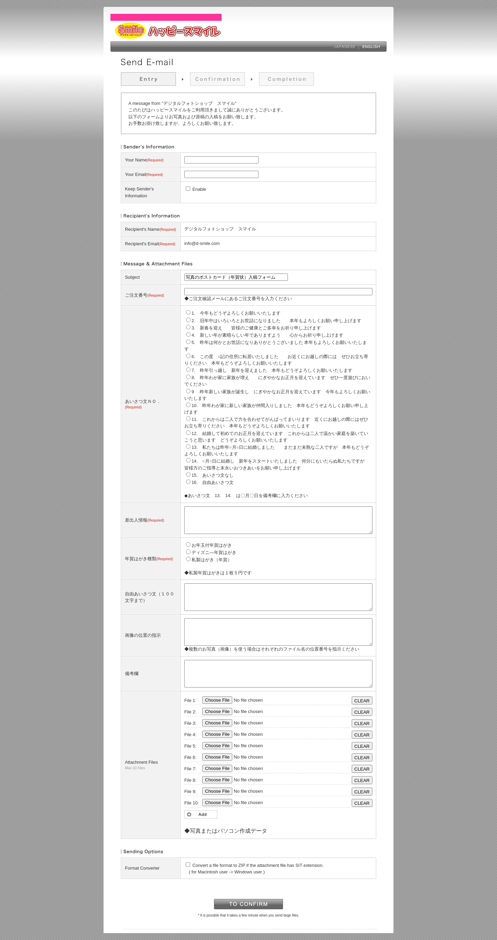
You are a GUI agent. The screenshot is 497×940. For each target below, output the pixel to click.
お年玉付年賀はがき (209, 545)
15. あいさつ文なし (210, 475)
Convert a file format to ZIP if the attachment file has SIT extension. (255, 865)
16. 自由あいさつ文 (210, 482)
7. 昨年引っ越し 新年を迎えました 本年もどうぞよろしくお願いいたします (269, 370)
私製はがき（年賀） (209, 559)
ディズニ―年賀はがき (211, 552)
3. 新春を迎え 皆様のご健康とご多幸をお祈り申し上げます (253, 327)
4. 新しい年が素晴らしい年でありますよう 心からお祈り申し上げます (264, 335)
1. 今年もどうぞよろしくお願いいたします (233, 313)
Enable (196, 189)
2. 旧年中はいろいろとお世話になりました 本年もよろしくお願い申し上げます (273, 320)
